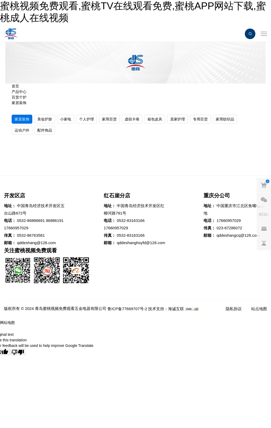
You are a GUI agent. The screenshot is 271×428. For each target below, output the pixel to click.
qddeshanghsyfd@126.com (141, 242)
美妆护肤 (44, 119)
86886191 (55, 220)
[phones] (264, 214)
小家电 (65, 119)
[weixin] (264, 200)
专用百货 (200, 119)
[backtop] (264, 243)
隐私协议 (234, 308)
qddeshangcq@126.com (238, 235)
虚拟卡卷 (132, 119)
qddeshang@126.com (36, 242)
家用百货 (109, 119)
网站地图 (7, 322)
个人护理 (86, 119)
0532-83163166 (130, 220)
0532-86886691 (31, 220)
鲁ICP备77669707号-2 (127, 308)
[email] (264, 229)
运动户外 (22, 130)
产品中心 (19, 92)
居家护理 (177, 119)
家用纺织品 (225, 119)
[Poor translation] (18, 351)
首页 (15, 86)
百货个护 (19, 97)
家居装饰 (19, 103)
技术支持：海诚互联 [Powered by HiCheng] (166, 308)
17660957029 (16, 228)
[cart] (264, 185)
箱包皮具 (154, 119)
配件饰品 (44, 130)
